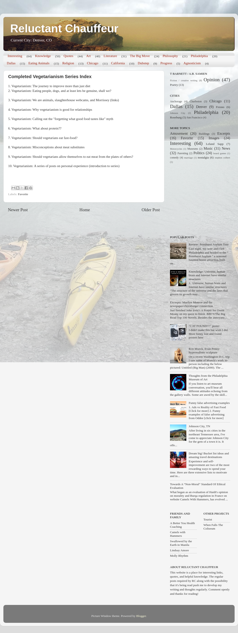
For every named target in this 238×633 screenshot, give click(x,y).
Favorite (23, 194)
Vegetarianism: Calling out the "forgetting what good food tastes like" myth (62, 119)
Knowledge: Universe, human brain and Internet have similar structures (207, 275)
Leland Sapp (215, 144)
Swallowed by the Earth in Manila (181, 543)
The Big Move (140, 56)
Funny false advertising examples (209, 403)
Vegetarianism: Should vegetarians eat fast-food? (45, 138)
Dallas (11, 63)
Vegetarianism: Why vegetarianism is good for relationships (52, 109)
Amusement (179, 134)
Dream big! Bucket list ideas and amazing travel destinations (209, 455)
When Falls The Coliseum (213, 526)
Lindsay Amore (179, 550)
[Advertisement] (198, 199)
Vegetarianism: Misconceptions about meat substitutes (48, 147)
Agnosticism (192, 63)
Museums (192, 148)
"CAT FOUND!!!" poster (204, 326)
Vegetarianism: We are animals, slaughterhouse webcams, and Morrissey (60, 100)
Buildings (204, 133)
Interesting (15, 56)
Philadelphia (199, 56)
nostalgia (203, 157)
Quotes (68, 56)
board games (219, 153)
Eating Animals (38, 63)
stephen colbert (222, 157)
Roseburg (176, 117)
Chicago (92, 63)
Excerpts (223, 134)
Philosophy (170, 56)
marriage (188, 157)
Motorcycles (176, 148)
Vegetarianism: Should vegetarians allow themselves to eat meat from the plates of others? (72, 156)
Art (88, 56)
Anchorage (176, 101)
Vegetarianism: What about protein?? (36, 128)
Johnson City (177, 113)
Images (214, 138)
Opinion (212, 79)
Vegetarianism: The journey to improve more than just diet (51, 86)
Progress (166, 63)
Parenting (182, 153)
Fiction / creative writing (183, 80)
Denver (201, 107)
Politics (199, 153)
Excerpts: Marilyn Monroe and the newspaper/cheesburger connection (191, 304)
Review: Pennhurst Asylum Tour (208, 244)
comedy (174, 157)
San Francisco (194, 117)
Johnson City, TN (199, 426)
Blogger (141, 616)
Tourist (208, 519)
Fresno (220, 107)
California (118, 63)
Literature (110, 56)
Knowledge (43, 56)
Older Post (151, 209)
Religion (68, 63)
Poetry (174, 84)
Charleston (196, 101)
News (226, 148)
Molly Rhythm (179, 555)
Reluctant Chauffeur (64, 28)
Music (208, 148)
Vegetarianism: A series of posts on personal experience (50, 166)
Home (85, 209)
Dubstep (143, 63)
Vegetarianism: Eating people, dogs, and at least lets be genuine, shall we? (61, 91)
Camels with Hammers (177, 533)
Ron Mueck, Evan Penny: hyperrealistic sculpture (204, 350)
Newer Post (18, 209)
